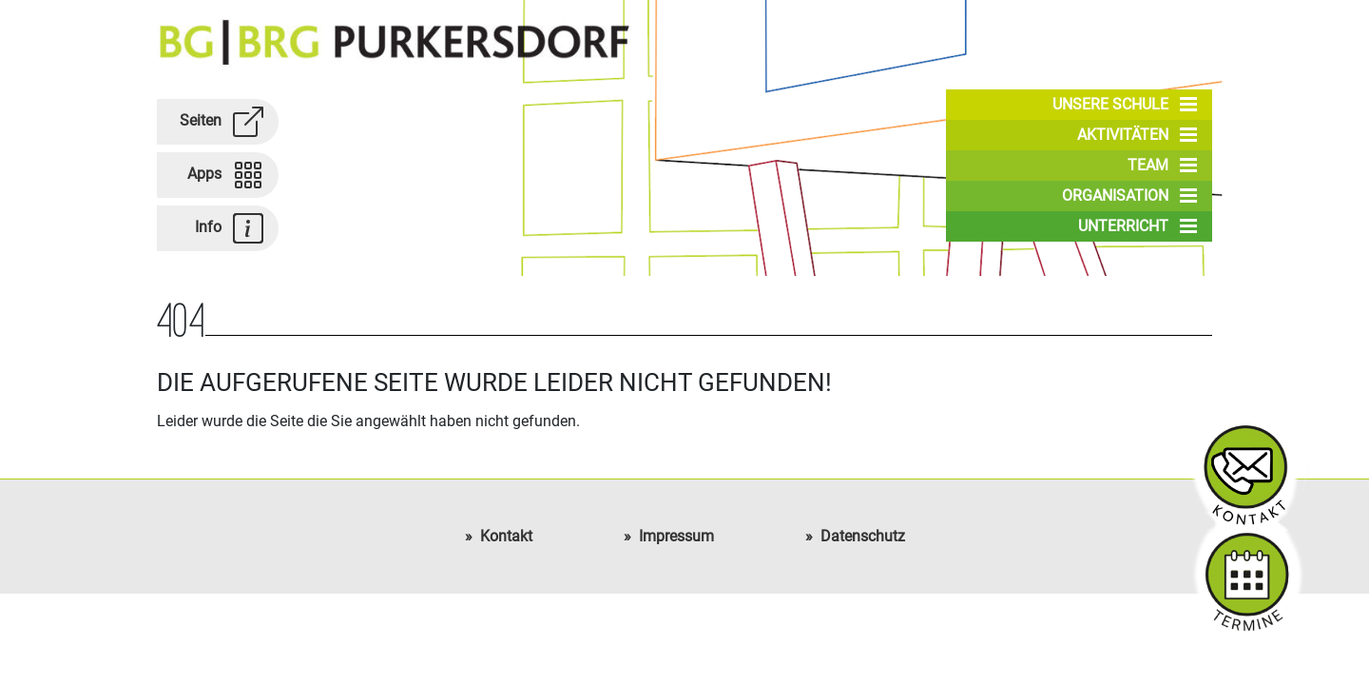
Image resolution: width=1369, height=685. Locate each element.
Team (1162, 165)
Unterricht (1137, 226)
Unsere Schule (1124, 104)
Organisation (1129, 196)
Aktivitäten (1137, 135)
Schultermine (1246, 574)
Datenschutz (862, 536)
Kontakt (506, 536)
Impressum (676, 536)
